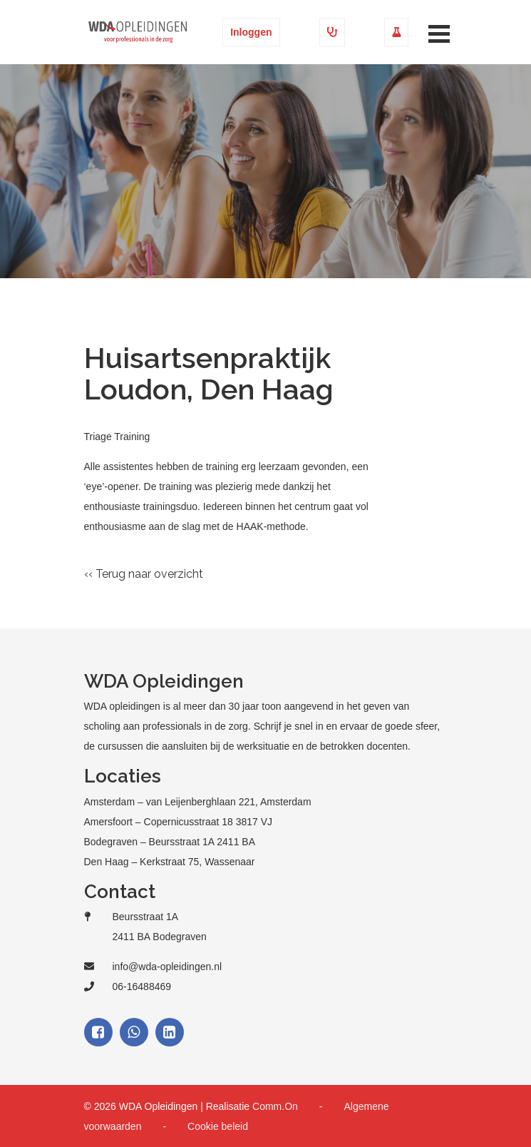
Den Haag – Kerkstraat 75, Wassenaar (169, 861)
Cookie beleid (217, 1126)
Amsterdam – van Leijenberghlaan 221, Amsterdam (197, 801)
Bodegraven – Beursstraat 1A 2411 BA (170, 841)
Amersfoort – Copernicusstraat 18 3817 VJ (178, 821)
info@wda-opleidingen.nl (167, 966)
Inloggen (251, 32)
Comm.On (275, 1106)
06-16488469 (142, 986)
